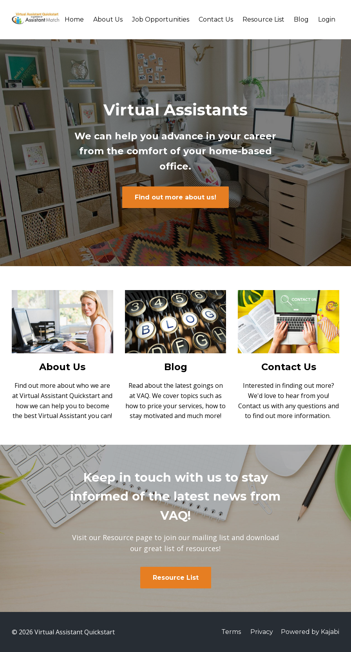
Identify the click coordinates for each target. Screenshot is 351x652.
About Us (108, 19)
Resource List (263, 19)
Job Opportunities (160, 19)
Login (326, 19)
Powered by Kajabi (310, 632)
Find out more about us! (175, 197)
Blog (301, 19)
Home (74, 19)
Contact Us (216, 19)
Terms (231, 632)
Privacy (261, 632)
